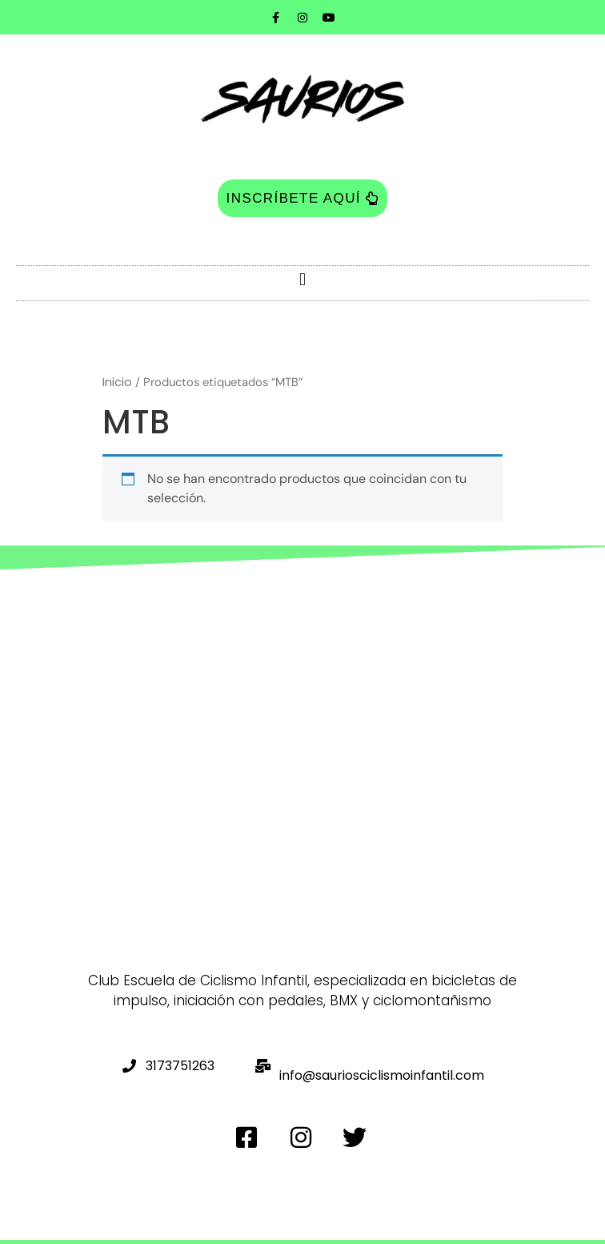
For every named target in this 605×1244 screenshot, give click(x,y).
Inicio (117, 382)
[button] (302, 279)
